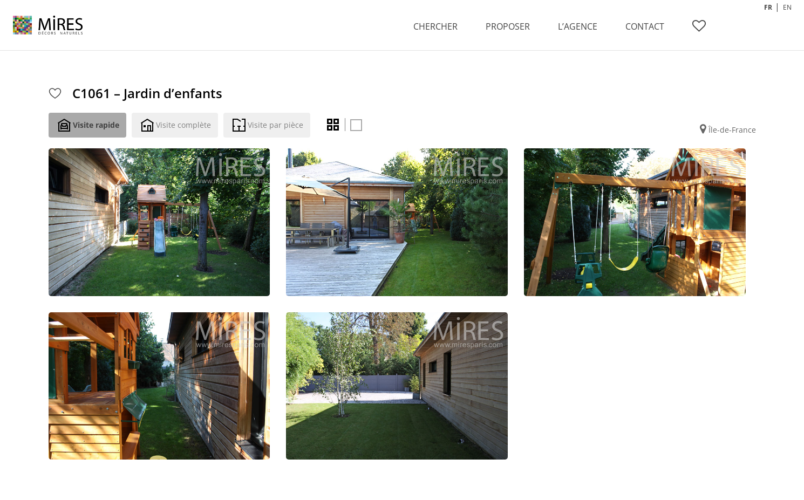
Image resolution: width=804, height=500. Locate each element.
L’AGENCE (577, 26)
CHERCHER (435, 26)
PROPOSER (508, 26)
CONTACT (644, 26)
